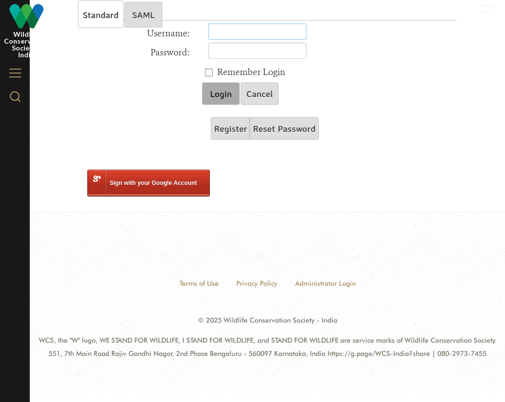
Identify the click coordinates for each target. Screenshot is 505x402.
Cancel (260, 93)
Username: (168, 33)
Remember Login (251, 72)
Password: (170, 52)
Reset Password (284, 128)
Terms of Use (199, 283)
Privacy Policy (257, 283)
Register (230, 128)
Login (220, 93)
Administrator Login (325, 283)
